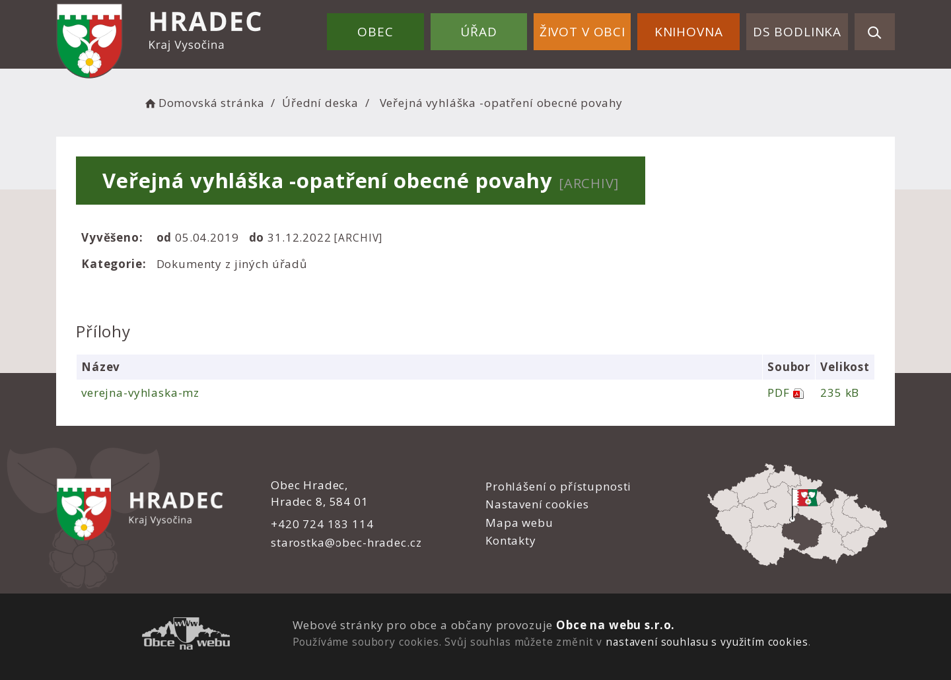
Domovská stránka (203, 102)
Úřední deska (320, 102)
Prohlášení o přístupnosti (558, 486)
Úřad (478, 31)
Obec (375, 31)
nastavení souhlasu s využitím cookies (707, 641)
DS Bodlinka (797, 31)
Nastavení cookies (536, 504)
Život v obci (582, 31)
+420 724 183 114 (322, 523)
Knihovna (688, 31)
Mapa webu (519, 522)
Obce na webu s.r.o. (615, 624)
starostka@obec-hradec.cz (346, 542)
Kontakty (510, 540)
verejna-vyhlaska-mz (140, 392)
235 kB (839, 392)
